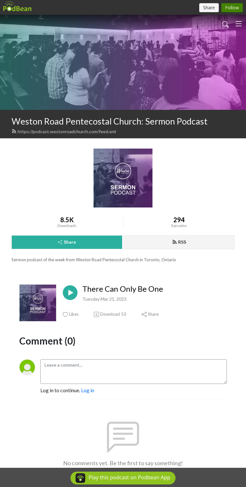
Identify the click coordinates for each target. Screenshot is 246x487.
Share (67, 242)
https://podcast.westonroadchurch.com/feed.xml (64, 131)
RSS (179, 242)
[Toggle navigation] (238, 24)
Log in (87, 390)
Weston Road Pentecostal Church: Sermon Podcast (110, 121)
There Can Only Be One (122, 288)
